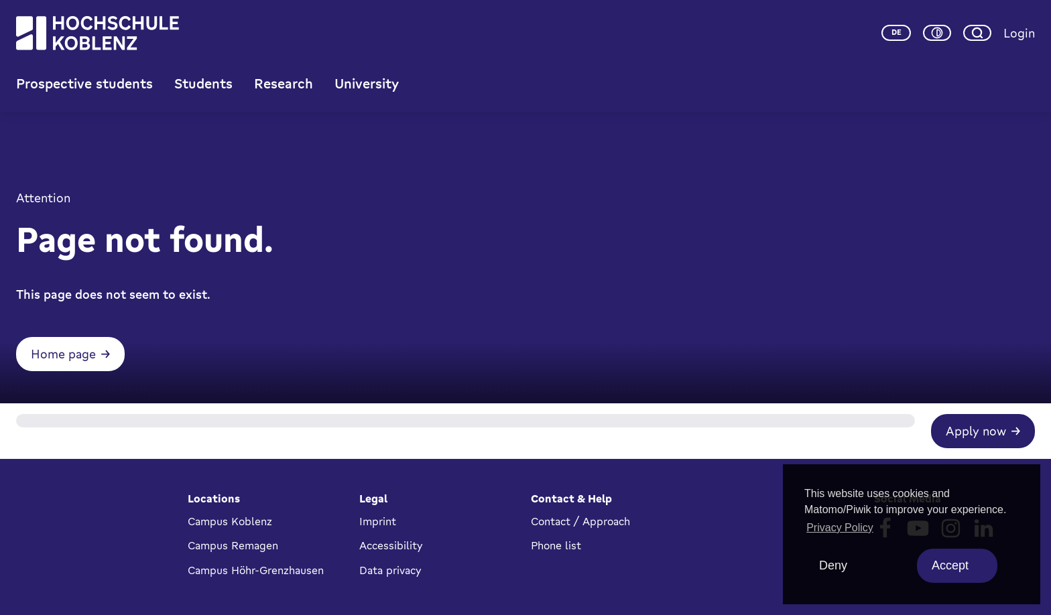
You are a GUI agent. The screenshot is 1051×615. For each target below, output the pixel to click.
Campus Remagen (233, 545)
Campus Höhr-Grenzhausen (256, 570)
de (896, 32)
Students (203, 83)
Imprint (377, 521)
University (366, 83)
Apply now (976, 431)
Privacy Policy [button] (839, 527)
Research (283, 83)
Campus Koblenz (230, 521)
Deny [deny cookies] (833, 565)
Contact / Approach (580, 521)
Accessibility (391, 545)
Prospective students (84, 83)
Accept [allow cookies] (950, 565)
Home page (63, 354)
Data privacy (390, 570)
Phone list (556, 545)
